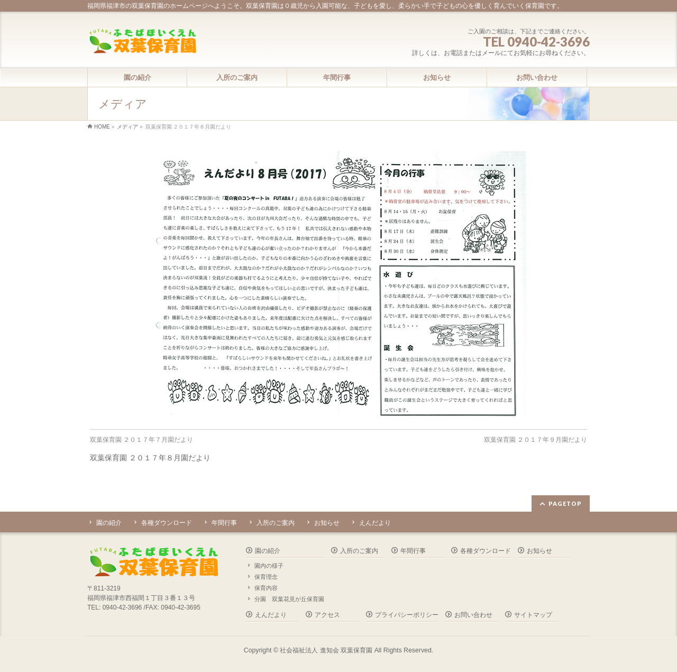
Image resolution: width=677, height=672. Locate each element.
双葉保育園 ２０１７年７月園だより (141, 439)
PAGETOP (565, 503)
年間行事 (224, 522)
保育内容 (266, 588)
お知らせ (327, 522)
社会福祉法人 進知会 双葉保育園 (326, 650)
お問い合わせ (473, 615)
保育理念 (266, 577)
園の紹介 (109, 522)
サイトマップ (533, 615)
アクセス (327, 615)
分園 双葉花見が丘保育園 (289, 599)
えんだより (375, 522)
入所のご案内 (276, 522)
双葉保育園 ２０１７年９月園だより (535, 439)
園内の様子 (268, 565)
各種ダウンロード (166, 522)
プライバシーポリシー (406, 615)
